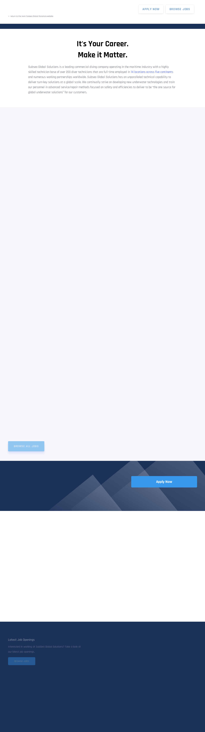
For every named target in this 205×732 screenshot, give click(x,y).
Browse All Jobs (26, 446)
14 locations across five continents (152, 72)
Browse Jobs (180, 9)
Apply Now (164, 481)
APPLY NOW (150, 9)
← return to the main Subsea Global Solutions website (30, 16)
